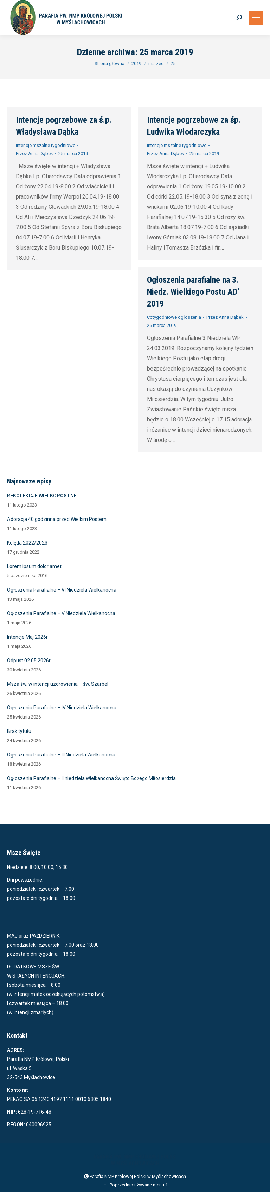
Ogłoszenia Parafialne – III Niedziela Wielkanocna (61, 755)
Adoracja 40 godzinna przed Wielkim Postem (57, 519)
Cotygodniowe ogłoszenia (174, 317)
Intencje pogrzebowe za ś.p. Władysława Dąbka (63, 126)
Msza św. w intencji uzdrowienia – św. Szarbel (57, 684)
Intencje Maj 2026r (27, 637)
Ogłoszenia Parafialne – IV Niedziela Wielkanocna (61, 707)
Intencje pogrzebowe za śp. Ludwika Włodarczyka (193, 126)
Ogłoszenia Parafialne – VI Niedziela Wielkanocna (61, 590)
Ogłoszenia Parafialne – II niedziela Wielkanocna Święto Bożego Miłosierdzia (91, 778)
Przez (34, 153)
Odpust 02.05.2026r (29, 660)
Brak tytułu (19, 731)
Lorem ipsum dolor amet (34, 566)
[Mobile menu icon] (256, 18)
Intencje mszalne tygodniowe (45, 145)
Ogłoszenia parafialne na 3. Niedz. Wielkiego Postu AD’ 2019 (193, 292)
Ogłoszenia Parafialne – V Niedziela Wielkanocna (61, 613)
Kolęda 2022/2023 (27, 543)
